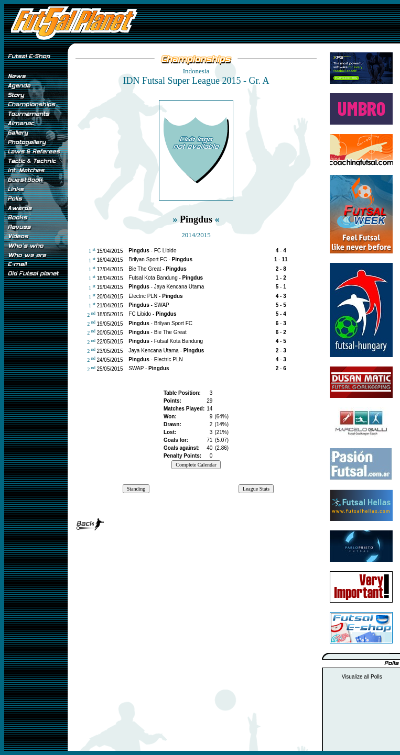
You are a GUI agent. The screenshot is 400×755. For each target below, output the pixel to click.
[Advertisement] (35, 455)
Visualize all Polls (362, 677)
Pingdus (196, 219)
